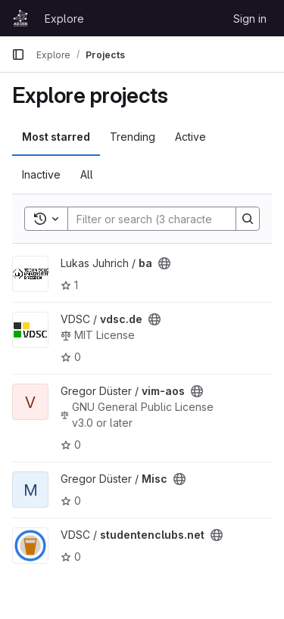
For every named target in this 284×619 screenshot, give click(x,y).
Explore (64, 18)
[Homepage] (20, 18)
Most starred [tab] (56, 136)
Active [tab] (190, 136)
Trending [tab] (132, 136)
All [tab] (86, 174)
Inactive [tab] (41, 174)
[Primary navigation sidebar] (18, 54)
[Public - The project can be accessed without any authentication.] (164, 263)
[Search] (167, 219)
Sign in (250, 18)
